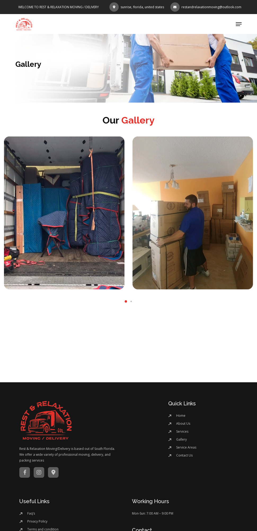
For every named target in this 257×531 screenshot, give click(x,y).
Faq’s (31, 513)
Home (180, 415)
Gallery (181, 439)
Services (182, 431)
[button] (239, 24)
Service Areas (186, 447)
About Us (183, 423)
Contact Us (184, 455)
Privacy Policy (37, 521)
